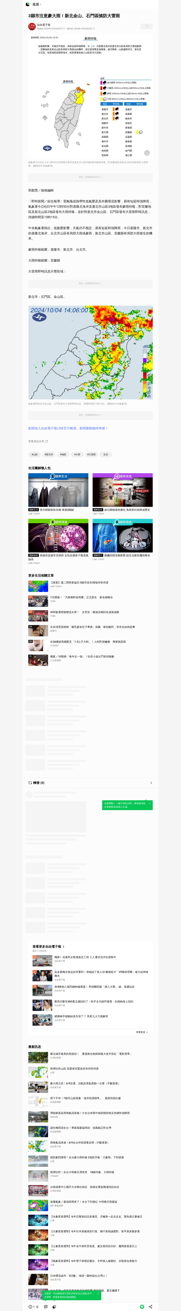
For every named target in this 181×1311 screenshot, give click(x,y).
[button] (34, 1306)
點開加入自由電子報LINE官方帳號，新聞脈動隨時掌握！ (68, 428)
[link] (45, 1306)
